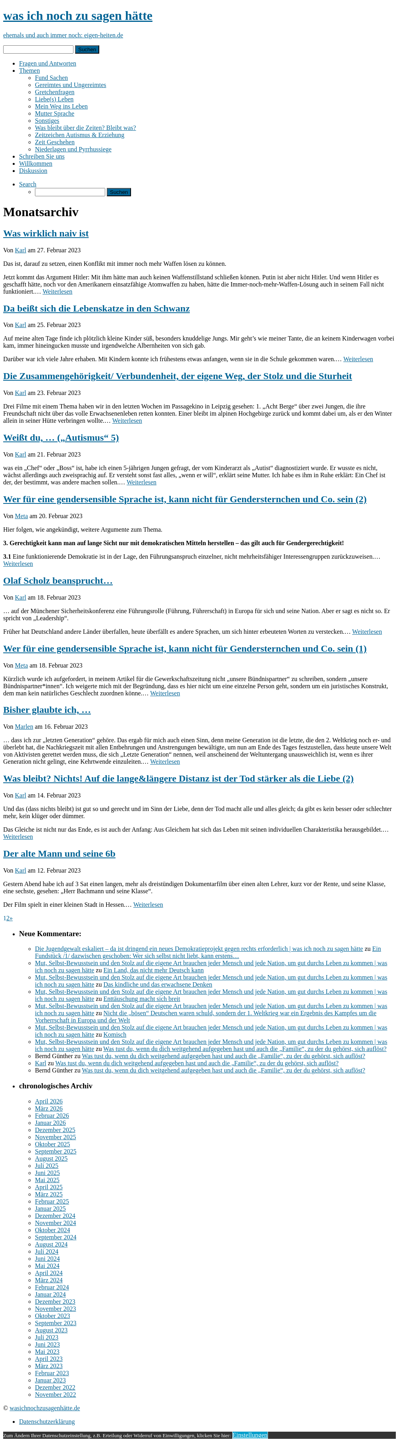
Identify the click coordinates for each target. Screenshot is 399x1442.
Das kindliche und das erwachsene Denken (157, 984)
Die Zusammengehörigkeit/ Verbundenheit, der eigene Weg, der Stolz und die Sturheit (177, 376)
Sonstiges (47, 120)
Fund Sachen (51, 77)
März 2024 (49, 1280)
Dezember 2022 (55, 1387)
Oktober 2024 (52, 1230)
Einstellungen (250, 1435)
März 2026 (49, 1108)
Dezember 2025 (55, 1130)
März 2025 (49, 1194)
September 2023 (55, 1323)
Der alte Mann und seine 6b (59, 853)
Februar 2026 (52, 1115)
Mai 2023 (47, 1351)
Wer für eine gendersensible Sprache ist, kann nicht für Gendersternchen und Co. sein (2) (184, 499)
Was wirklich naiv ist (46, 233)
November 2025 (55, 1137)
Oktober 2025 (52, 1144)
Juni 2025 (47, 1172)
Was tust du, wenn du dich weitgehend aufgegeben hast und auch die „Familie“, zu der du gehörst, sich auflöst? (245, 1048)
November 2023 (55, 1308)
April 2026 (49, 1101)
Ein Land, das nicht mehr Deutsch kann (153, 970)
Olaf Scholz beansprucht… (58, 580)
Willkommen (35, 163)
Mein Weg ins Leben (61, 106)
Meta (21, 516)
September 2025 (55, 1151)
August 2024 (51, 1244)
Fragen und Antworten (47, 63)
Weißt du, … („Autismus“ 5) (61, 437)
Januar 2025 (50, 1208)
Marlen (24, 726)
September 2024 (55, 1237)
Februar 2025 (52, 1201)
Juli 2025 (46, 1165)
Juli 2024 (46, 1251)
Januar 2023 (50, 1380)
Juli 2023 (46, 1337)
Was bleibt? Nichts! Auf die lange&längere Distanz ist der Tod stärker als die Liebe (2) (178, 778)
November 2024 (55, 1222)
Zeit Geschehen (55, 142)
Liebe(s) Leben (54, 99)
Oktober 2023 (52, 1315)
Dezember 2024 (55, 1215)
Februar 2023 (52, 1373)
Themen (29, 70)
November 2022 (55, 1394)
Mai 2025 (47, 1180)
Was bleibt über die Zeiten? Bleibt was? (85, 127)
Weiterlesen (57, 291)
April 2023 (49, 1358)
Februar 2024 (52, 1287)
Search (28, 184)
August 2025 (51, 1158)
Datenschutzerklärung (47, 1421)
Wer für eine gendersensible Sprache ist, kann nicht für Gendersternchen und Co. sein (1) (184, 648)
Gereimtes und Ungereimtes (70, 84)
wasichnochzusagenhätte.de (45, 1408)
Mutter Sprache (54, 113)
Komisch (114, 1034)
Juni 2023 (47, 1344)
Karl (20, 250)
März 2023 (49, 1366)
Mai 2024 (47, 1265)
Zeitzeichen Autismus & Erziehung (79, 135)
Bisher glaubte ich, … (47, 710)
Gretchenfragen (55, 92)
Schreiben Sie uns (42, 156)
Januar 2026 (50, 1122)
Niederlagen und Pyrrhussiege (73, 149)
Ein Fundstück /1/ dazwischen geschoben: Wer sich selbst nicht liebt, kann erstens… (208, 952)
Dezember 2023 (55, 1301)
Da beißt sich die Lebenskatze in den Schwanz (96, 308)
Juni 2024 (47, 1258)
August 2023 (51, 1330)
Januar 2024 (50, 1294)
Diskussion (33, 170)
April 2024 (49, 1273)
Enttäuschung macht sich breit (141, 998)
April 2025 (49, 1187)
